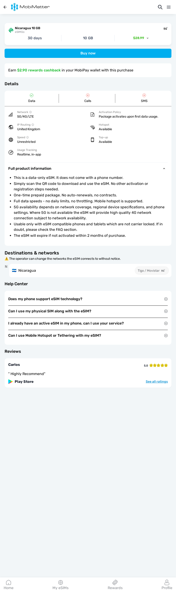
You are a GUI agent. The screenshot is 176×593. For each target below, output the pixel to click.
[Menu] (168, 7)
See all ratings (157, 382)
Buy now (88, 53)
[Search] (160, 7)
